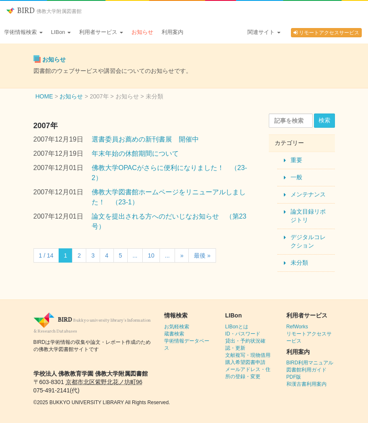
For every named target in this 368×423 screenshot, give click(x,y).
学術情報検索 (23, 32)
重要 (296, 160)
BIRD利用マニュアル (309, 363)
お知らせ (142, 32)
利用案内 (172, 32)
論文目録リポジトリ (308, 215)
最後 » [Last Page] (202, 255)
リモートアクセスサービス (326, 33)
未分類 (299, 262)
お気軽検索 (176, 327)
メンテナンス (308, 194)
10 (151, 255)
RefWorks (297, 327)
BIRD (44, 11)
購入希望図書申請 (245, 362)
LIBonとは (236, 327)
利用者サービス (101, 32)
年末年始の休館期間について (135, 153)
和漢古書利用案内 (306, 384)
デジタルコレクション (308, 241)
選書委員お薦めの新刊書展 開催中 (145, 139)
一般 (296, 177)
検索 (324, 120)
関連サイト (264, 32)
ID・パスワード (242, 334)
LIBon (61, 32)
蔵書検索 (174, 334)
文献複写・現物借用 (247, 355)
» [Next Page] (181, 255)
